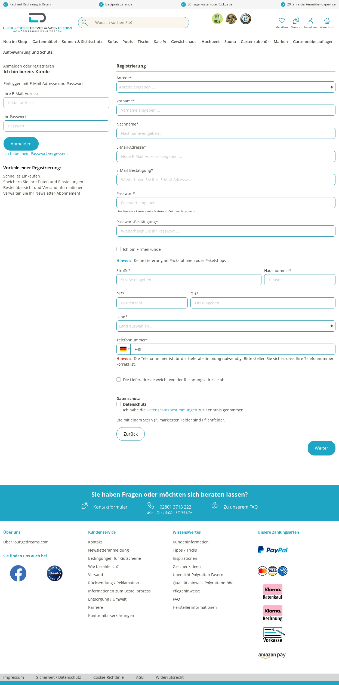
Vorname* (125, 100)
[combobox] (123, 349)
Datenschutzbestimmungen (172, 409)
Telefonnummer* (132, 339)
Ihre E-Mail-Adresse (21, 93)
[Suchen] (84, 22)
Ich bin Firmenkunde (142, 249)
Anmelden (21, 144)
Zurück (131, 434)
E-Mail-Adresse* (131, 147)
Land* (122, 316)
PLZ (120, 293)
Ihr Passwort (15, 116)
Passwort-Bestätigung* (137, 221)
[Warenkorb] (327, 23)
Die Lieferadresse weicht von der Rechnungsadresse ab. (174, 379)
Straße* (123, 270)
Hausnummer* (277, 270)
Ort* (194, 293)
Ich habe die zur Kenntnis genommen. (184, 407)
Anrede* (124, 77)
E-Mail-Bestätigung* (134, 170)
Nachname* (127, 124)
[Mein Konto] (310, 23)
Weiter (321, 448)
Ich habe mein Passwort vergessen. (36, 153)
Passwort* (125, 193)
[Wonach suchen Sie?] (140, 22)
